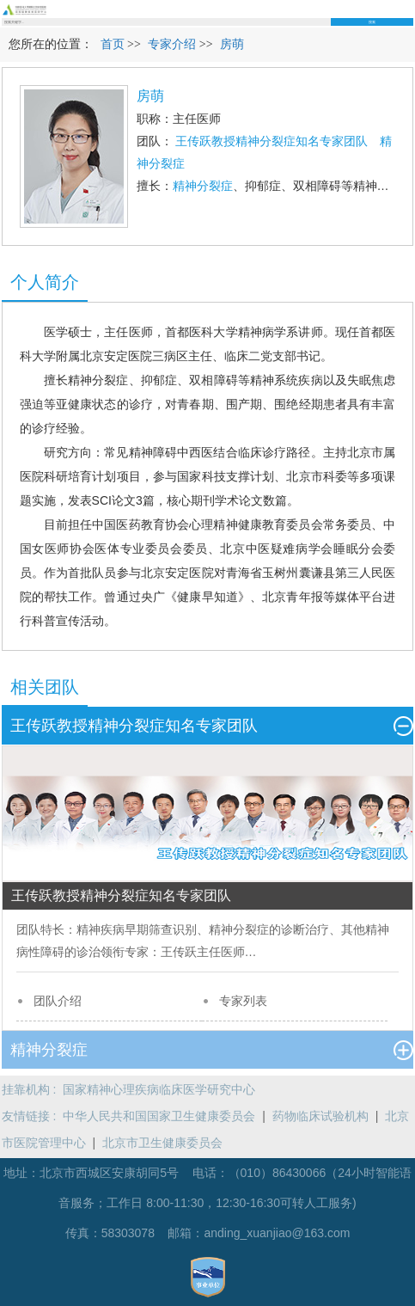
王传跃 (179, 952)
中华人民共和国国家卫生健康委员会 (159, 1116)
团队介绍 (58, 1001)
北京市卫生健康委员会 (162, 1143)
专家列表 (243, 1001)
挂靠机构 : (33, 1089)
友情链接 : (33, 1116)
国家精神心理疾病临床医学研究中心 (159, 1089)
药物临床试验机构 (320, 1116)
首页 (113, 44)
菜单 (408, 9)
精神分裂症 (203, 186)
